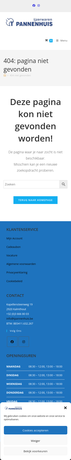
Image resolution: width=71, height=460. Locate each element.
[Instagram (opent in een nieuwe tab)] (38, 5)
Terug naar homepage (35, 200)
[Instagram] (24, 341)
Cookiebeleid (14, 281)
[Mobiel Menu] (60, 40)
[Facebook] (12, 341)
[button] (65, 408)
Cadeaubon (13, 247)
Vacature (11, 255)
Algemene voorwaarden (21, 264)
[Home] (5, 75)
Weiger (35, 441)
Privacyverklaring (16, 272)
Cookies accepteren (35, 430)
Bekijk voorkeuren (35, 451)
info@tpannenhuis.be (19, 318)
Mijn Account (14, 238)
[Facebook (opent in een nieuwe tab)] (33, 5)
